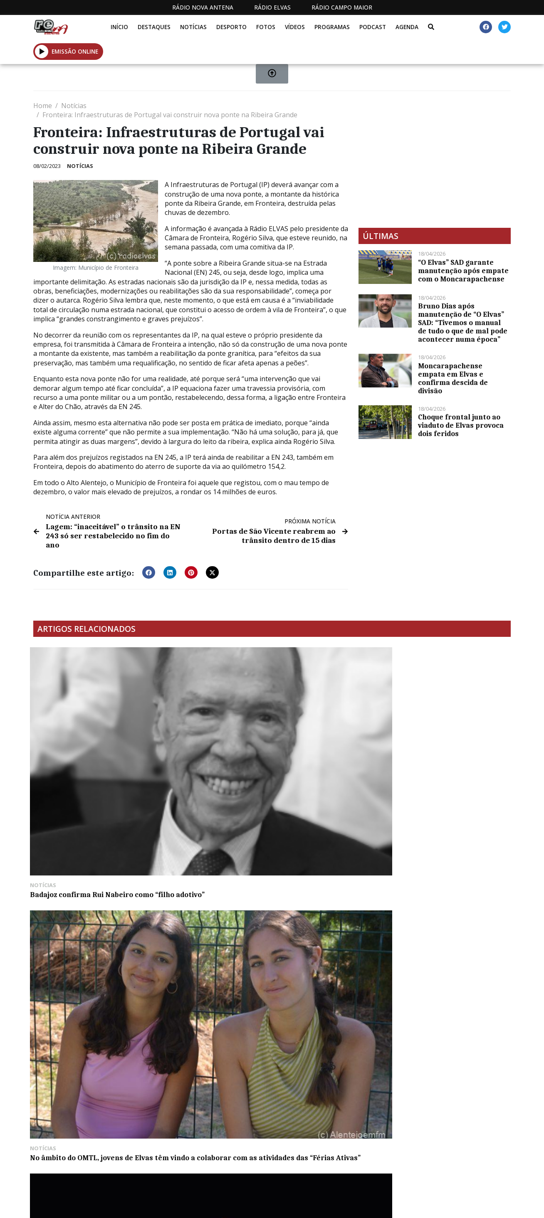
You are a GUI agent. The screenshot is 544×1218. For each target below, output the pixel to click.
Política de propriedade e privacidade (450, 1163)
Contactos (355, 1163)
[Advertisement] (435, 159)
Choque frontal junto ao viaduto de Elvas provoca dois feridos (461, 425)
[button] (148, 562)
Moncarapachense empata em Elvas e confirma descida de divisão (453, 378)
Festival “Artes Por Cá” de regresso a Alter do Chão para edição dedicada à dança (329, 734)
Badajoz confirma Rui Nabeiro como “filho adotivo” (84, 730)
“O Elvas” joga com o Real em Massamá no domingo (448, 730)
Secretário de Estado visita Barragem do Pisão (201, 859)
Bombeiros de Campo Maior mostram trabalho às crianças (86, 859)
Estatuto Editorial (229, 1163)
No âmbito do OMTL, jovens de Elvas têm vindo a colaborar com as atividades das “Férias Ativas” (206, 738)
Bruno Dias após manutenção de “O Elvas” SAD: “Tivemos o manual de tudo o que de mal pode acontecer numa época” (462, 322)
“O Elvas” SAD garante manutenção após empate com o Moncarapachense (463, 270)
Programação (299, 1163)
